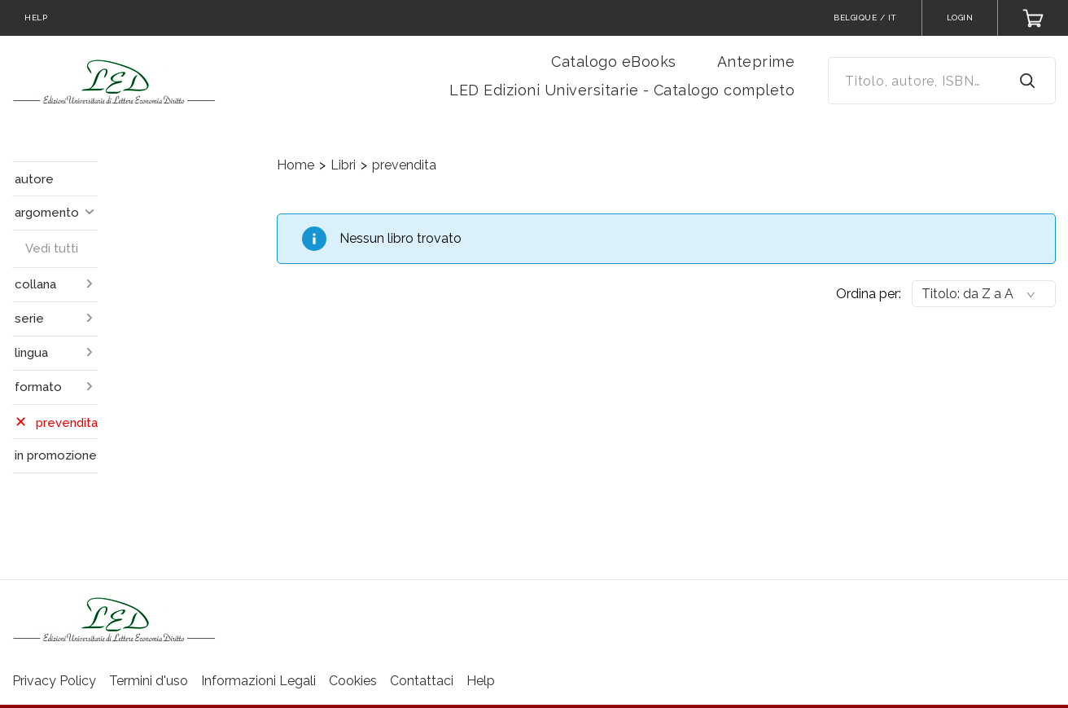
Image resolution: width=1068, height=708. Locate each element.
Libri (343, 165)
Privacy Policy (54, 680)
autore (34, 179)
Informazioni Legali (258, 680)
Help (480, 680)
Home (295, 165)
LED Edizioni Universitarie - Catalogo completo (621, 90)
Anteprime (756, 61)
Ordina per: (868, 293)
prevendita (404, 165)
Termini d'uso (148, 680)
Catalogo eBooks (613, 61)
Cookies (353, 680)
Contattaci (421, 680)
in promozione (56, 455)
